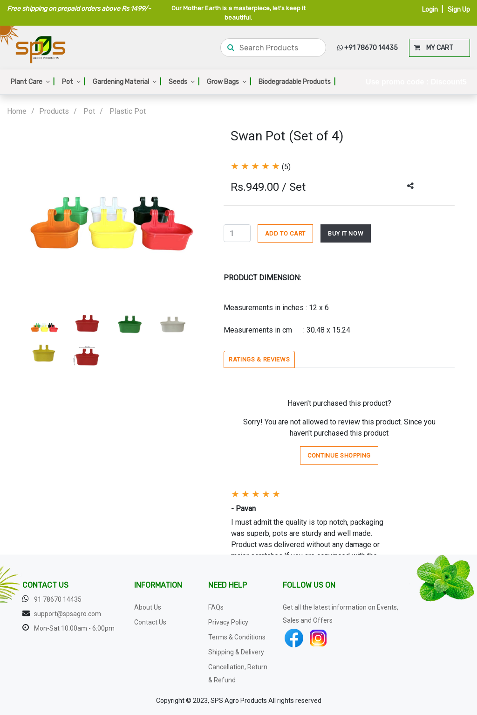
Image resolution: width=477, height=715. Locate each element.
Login (430, 10)
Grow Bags (229, 82)
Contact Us (150, 622)
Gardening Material (127, 82)
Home (17, 111)
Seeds (184, 82)
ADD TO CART (285, 233)
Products (54, 111)
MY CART (433, 48)
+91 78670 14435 (367, 48)
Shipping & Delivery (236, 652)
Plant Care (33, 82)
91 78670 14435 (58, 599)
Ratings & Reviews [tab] (259, 359)
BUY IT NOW (346, 233)
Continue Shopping (339, 455)
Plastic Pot (127, 111)
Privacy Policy (228, 622)
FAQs (216, 607)
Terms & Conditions (237, 637)
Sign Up (459, 10)
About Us (147, 607)
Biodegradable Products (297, 82)
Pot (73, 82)
